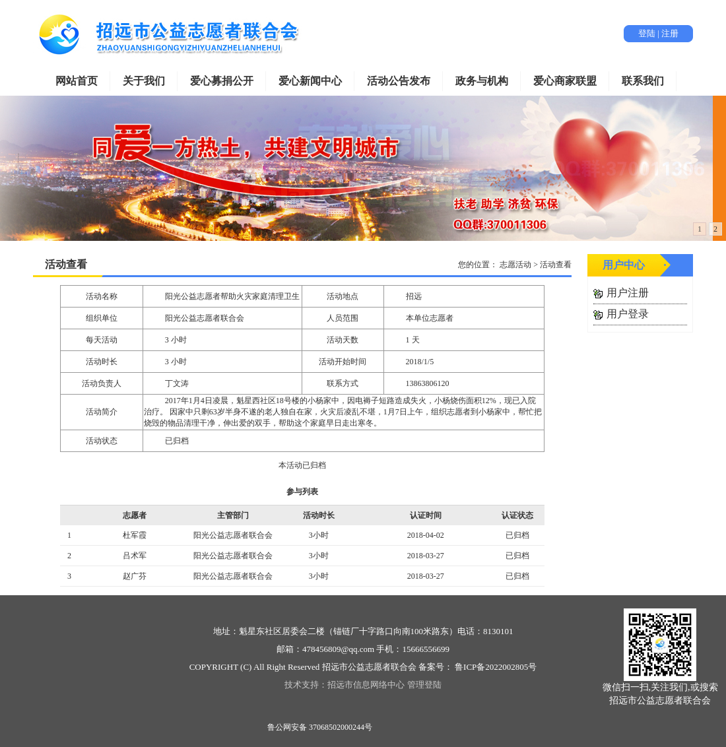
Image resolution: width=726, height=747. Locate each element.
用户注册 (628, 292)
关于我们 (144, 80)
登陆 (646, 33)
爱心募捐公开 (221, 80)
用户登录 (628, 313)
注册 (669, 33)
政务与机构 (481, 80)
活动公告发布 (398, 80)
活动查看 (66, 264)
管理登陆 (424, 685)
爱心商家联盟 (565, 80)
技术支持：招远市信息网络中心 (344, 685)
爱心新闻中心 (310, 80)
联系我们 (643, 80)
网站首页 (76, 80)
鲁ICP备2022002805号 (495, 667)
